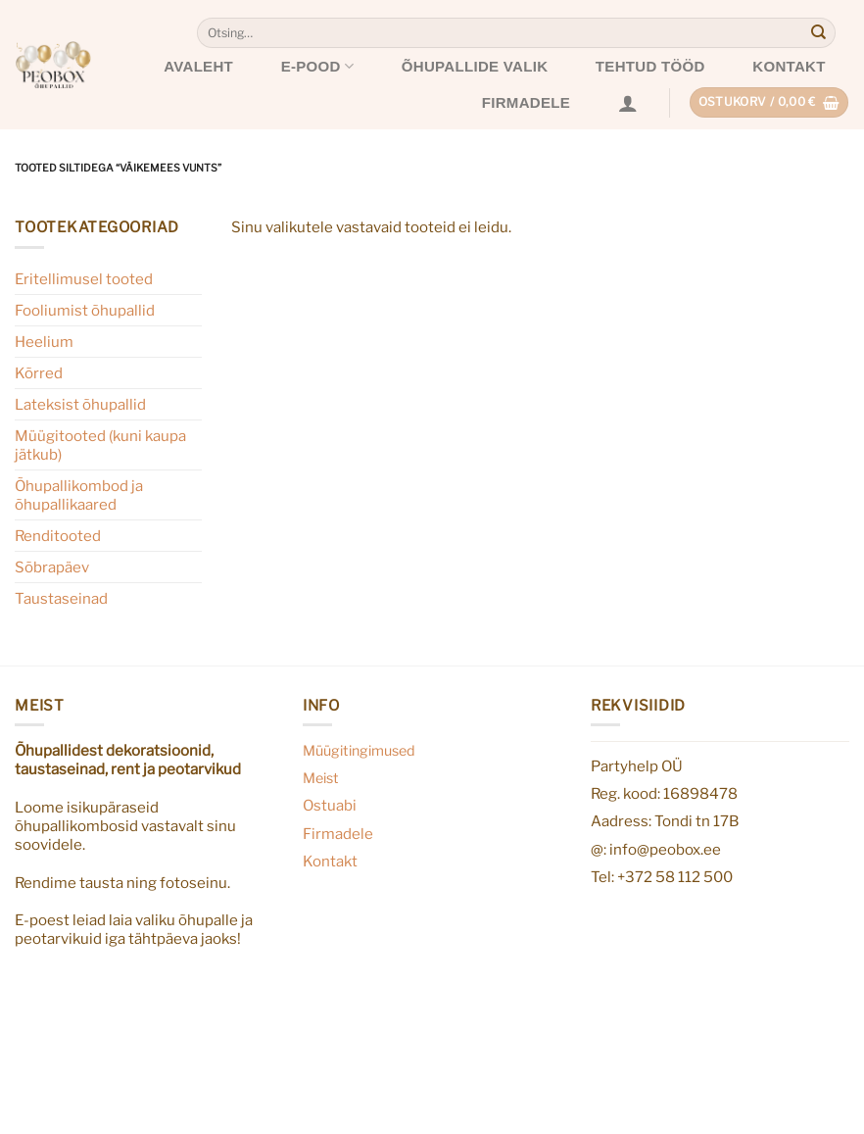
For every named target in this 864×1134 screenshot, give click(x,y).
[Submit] (819, 33)
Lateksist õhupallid (80, 404)
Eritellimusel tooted (84, 279)
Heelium (44, 341)
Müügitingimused (359, 751)
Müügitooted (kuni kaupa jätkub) (100, 445)
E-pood (318, 66)
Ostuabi (330, 805)
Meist (321, 778)
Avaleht (198, 66)
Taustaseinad (61, 598)
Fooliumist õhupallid (85, 310)
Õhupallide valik (475, 66)
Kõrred (39, 373)
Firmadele (526, 102)
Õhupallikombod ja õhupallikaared (79, 495)
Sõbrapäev (52, 567)
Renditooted (58, 535)
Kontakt (788, 66)
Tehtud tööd (650, 66)
